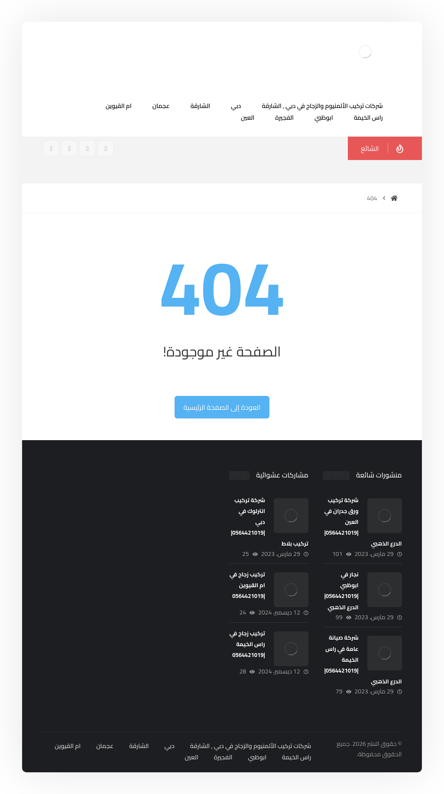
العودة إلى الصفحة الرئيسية (221, 407)
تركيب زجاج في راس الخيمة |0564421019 (247, 644)
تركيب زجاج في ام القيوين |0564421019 (247, 585)
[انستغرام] (87, 148)
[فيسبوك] (105, 148)
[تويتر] (69, 148)
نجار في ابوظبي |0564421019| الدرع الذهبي (341, 590)
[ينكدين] (51, 148)
